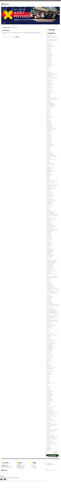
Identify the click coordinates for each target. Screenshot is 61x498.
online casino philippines (51, 342)
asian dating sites (49, 83)
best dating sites (49, 102)
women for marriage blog (51, 420)
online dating (49, 345)
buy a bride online (49, 129)
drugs (48, 183)
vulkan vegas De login (50, 411)
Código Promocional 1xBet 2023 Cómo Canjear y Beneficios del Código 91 (52, 156)
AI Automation (49, 75)
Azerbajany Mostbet (50, 91)
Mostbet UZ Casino (50, 323)
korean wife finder (50, 245)
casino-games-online (50, 144)
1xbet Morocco (49, 63)
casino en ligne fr (49, 134)
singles (48, 382)
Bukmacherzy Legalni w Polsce (52, 128)
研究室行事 (49, 448)
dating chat (48, 169)
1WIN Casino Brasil (50, 45)
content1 (48, 160)
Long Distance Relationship (51, 262)
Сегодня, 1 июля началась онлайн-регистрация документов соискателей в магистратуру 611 (52, 437)
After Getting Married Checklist (52, 74)
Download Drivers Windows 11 (52, 182)
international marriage (50, 225)
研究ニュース (49, 447)
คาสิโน (48, 444)
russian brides (49, 373)
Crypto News (49, 162)
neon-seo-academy (50, 328)
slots (47, 385)
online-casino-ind (49, 348)
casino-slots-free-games (50, 145)
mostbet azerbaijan (50, 285)
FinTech (48, 197)
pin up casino (49, 359)
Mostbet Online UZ (50, 307)
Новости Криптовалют (50, 435)
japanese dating (49, 236)
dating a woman (49, 166)
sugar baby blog (49, 395)
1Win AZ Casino (49, 42)
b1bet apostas (49, 92)
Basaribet (48, 95)
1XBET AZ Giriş (49, 54)
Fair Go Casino (49, 191)
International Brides (50, 224)
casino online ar (49, 137)
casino (48, 133)
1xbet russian (49, 66)
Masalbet (48, 271)
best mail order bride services (51, 104)
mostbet (48, 280)
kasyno (48, 240)
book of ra (48, 119)
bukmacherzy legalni (50, 127)
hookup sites (49, 210)
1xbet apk (48, 50)
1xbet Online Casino (50, 64)
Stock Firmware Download (51, 394)
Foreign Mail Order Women (51, 200)
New (47, 329)
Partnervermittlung (50, 354)
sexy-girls (48, 381)
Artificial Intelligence (50, 80)
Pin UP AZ (48, 355)
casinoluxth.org (49, 146)
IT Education (49, 232)
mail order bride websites (51, 266)
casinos (48, 148)
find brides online (49, 195)
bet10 (48, 108)
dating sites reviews (50, 174)
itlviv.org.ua (49, 235)
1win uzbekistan (49, 48)
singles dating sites (50, 383)
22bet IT (48, 68)
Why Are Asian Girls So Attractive (52, 416)
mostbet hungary (49, 296)
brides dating (49, 121)
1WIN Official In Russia (50, 46)
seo (47, 375)
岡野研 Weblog (5, 4)
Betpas (48, 113)
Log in (33, 464)
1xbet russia (49, 65)
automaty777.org (49, 86)
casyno (48, 151)
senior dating (49, 374)
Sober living (49, 390)
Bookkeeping (49, 120)
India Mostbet (49, 223)
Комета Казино (49, 431)
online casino (49, 338)
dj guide (48, 179)
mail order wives (49, 269)
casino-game (49, 143)
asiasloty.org (49, 85)
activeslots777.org (49, 73)
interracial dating (49, 227)
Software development (50, 391)
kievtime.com (49, 242)
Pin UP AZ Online (50, 357)
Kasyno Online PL (50, 241)
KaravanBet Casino (50, 239)
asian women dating (50, 84)
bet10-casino (49, 110)
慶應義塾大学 (19, 464)
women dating (49, 418)
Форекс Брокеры (49, 440)
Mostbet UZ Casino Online (51, 324)
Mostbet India (49, 298)
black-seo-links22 (49, 117)
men (47, 275)
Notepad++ (48, 333)
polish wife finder (49, 365)
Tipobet (48, 403)
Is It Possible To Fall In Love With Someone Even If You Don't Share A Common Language (52, 230)
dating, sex (48, 175)
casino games (49, 135)
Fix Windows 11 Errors (50, 199)
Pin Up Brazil (49, 358)
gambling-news (49, 207)
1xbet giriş (48, 59)
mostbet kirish (49, 302)
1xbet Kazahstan (49, 60)
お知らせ (48, 445)
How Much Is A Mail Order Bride (52, 214)
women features (49, 419)
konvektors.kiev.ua (50, 244)
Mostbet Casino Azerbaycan (51, 287)
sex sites (48, 378)
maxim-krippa (49, 272)
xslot (47, 421)
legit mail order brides (50, 254)
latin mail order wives (50, 250)
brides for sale (49, 122)
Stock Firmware (49, 393)
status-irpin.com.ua (50, 392)
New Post (48, 330)
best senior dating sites (50, 107)
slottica (48, 387)
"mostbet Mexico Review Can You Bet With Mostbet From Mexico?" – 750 (52, 37)
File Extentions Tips (50, 192)
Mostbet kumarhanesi (50, 303)
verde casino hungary (50, 409)
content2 (48, 161)
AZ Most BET (49, 90)
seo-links (48, 376)
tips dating (48, 404)
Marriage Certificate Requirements (52, 270)
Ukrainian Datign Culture (51, 407)
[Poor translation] (5, 479)
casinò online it (49, 138)
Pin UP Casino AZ (50, 360)
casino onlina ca (49, 136)
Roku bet (48, 372)
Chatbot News (49, 152)
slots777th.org (49, 386)
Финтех (48, 439)
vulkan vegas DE (49, 410)
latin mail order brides (50, 249)
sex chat (48, 377)
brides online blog (49, 125)
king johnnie (49, 243)
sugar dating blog (49, 399)
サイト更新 (49, 446)
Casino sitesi (49, 139)
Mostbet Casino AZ (50, 286)
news (48, 331)
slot (47, 384)
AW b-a (48, 89)
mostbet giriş (49, 295)
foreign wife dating (50, 201)
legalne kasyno (49, 253)
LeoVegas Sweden (50, 257)
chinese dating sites (50, 154)
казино (48, 428)
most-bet (48, 279)
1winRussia (49, 49)
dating (48, 165)
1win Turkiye (49, 47)
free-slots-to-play (49, 205)
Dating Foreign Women (50, 170)
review (48, 369)
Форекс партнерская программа (52, 443)
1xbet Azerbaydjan (50, 56)
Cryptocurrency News (50, 164)
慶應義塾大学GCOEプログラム (22, 465)
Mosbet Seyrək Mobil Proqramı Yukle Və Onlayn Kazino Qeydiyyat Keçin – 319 (52, 277)
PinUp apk (48, 363)
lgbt (47, 258)
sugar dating (49, 398)
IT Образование (49, 234)
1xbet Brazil (49, 57)
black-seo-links (49, 116)
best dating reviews (50, 101)
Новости (48, 434)
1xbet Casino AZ (49, 58)
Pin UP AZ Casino (50, 356)
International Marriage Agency (51, 226)
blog (47, 118)
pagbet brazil (49, 351)
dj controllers (49, 178)
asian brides (49, 81)
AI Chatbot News (49, 76)
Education (48, 187)
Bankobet (48, 94)
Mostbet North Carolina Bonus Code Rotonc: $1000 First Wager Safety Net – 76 (53, 305)
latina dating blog (49, 252)
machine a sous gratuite (50, 263)
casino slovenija (49, 142)
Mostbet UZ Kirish (50, 325)
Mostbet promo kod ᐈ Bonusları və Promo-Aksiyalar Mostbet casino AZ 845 (52, 313)
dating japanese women (50, 171)
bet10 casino (49, 109)
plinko (48, 364)
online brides (49, 337)
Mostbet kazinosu (49, 301)
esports (48, 190)
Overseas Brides (49, 350)
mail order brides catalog (51, 268)
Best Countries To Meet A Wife (51, 98)
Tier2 (48, 402)
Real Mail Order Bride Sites (51, 367)
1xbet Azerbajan (49, 55)
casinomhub (49, 147)
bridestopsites (49, 126)
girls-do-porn (49, 209)
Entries (34, 465)
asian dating (49, 82)
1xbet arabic (49, 51)
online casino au (49, 339)
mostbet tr (48, 319)
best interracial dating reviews (51, 103)
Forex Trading (49, 204)
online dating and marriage (51, 346)
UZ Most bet (49, 408)
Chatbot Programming (50, 153)
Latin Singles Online (50, 251)
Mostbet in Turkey (50, 297)
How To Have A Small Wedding (52, 219)
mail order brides (49, 267)
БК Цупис (48, 427)
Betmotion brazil (49, 112)
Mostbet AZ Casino (50, 284)
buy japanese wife (49, 130)
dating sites (48, 173)
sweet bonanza (49, 400)
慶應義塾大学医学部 (20, 466)
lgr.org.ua (48, 259)
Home (4, 23)
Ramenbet (48, 366)
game (48, 208)
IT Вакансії (49, 233)
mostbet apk (49, 281)
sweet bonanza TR (50, 401)
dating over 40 (49, 172)
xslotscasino (49, 422)
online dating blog (49, 347)
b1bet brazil (49, 93)
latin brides (48, 248)
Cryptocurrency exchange (51, 163)
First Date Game (49, 198)
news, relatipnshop (50, 332)
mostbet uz (48, 322)
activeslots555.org (49, 72)
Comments (34, 466)
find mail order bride (50, 196)
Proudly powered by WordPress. (52, 470)
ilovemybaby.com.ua (50, 222)
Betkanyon (48, 111)
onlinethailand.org (49, 349)
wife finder (48, 417)
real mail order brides (50, 368)
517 (47, 69)
